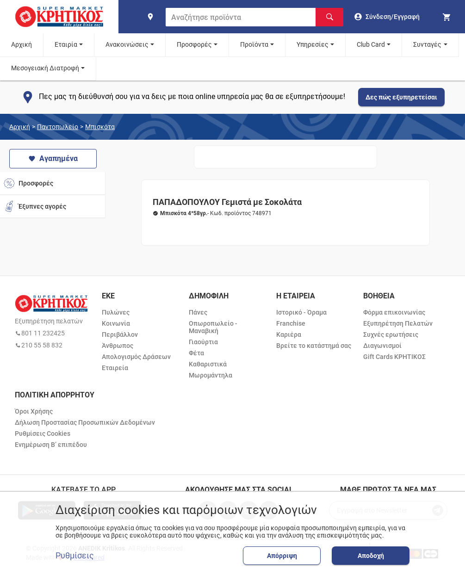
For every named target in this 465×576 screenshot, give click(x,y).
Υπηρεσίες (313, 44)
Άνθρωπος (117, 345)
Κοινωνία (116, 323)
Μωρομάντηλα (210, 375)
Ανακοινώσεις (127, 44)
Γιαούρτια (203, 342)
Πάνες (198, 312)
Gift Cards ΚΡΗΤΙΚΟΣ (394, 356)
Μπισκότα (100, 126)
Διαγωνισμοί (382, 345)
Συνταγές (427, 44)
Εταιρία (66, 44)
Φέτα (196, 353)
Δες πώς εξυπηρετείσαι (401, 97)
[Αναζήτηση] (329, 17)
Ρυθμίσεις (75, 555)
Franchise (290, 323)
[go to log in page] (387, 16)
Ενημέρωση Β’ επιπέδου (51, 444)
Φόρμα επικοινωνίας (394, 312)
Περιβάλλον (120, 334)
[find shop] (150, 16)
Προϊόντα (254, 44)
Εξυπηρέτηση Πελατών (398, 323)
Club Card (371, 44)
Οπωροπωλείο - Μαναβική (213, 327)
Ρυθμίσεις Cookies (42, 433)
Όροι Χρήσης (34, 411)
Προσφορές (194, 44)
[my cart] (448, 16)
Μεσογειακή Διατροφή (45, 68)
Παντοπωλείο (57, 126)
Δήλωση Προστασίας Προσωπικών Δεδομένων (85, 422)
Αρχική (21, 44)
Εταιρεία (115, 368)
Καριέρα (288, 334)
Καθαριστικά (208, 364)
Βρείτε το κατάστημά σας (313, 345)
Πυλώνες (116, 312)
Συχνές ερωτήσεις (390, 334)
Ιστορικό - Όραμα (301, 312)
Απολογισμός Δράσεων (136, 356)
